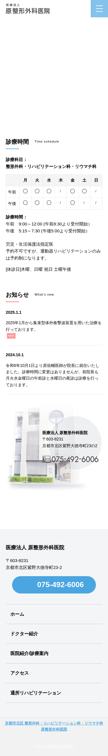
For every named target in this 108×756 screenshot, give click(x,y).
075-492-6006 (60, 584)
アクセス (19, 673)
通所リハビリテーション (35, 692)
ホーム (17, 614)
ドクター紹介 (24, 633)
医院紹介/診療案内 (29, 653)
